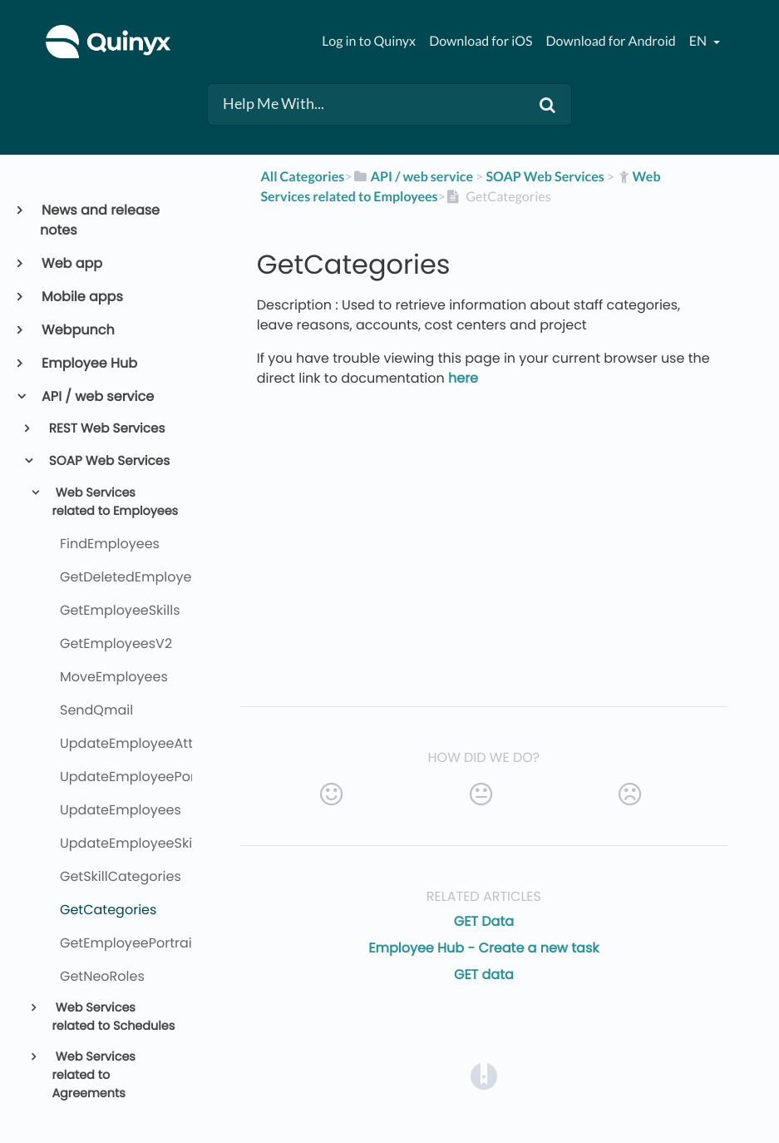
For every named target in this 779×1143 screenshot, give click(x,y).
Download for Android (611, 41)
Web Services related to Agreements (93, 1075)
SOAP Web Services (108, 461)
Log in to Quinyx (369, 41)
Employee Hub (88, 363)
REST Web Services (106, 429)
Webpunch (77, 329)
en (699, 41)
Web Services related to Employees (115, 502)
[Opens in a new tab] (484, 1075)
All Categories (302, 177)
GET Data (484, 921)
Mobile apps (81, 296)
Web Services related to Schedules (113, 1017)
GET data (484, 974)
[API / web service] (412, 177)
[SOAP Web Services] (545, 177)
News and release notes (100, 220)
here (463, 378)
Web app (71, 263)
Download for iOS (480, 41)
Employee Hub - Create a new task (483, 947)
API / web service (97, 396)
